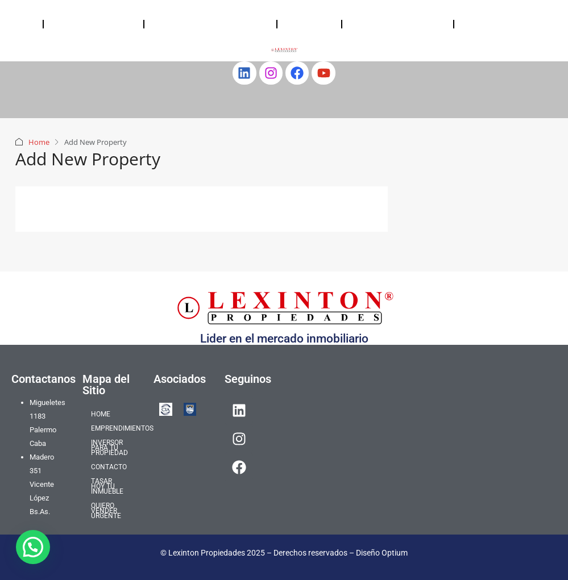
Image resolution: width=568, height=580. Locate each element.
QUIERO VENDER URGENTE (496, 23)
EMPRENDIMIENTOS (93, 23)
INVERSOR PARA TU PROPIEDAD (193, 23)
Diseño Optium (382, 552)
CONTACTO (309, 23)
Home (38, 142)
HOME (21, 23)
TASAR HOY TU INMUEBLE (382, 23)
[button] (33, 547)
